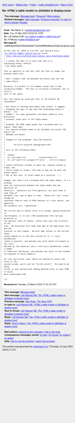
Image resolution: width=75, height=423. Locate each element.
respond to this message (30, 332)
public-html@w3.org (48, 5)
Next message (32, 19)
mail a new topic (52, 332)
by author (9, 338)
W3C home (7, 5)
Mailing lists (21, 5)
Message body (27, 16)
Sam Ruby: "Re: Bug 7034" (38, 301)
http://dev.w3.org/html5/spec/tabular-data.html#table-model (37, 56)
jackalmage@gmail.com (37, 30)
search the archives (45, 341)
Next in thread (11, 22)
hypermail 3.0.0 (40, 346)
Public (33, 5)
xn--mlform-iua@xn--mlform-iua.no (43, 36)
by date (43, 335)
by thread (53, 335)
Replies (23, 22)
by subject (65, 335)
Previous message (50, 19)
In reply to (66, 19)
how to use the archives (22, 341)
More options (53, 16)
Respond (41, 16)
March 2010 (67, 5)
